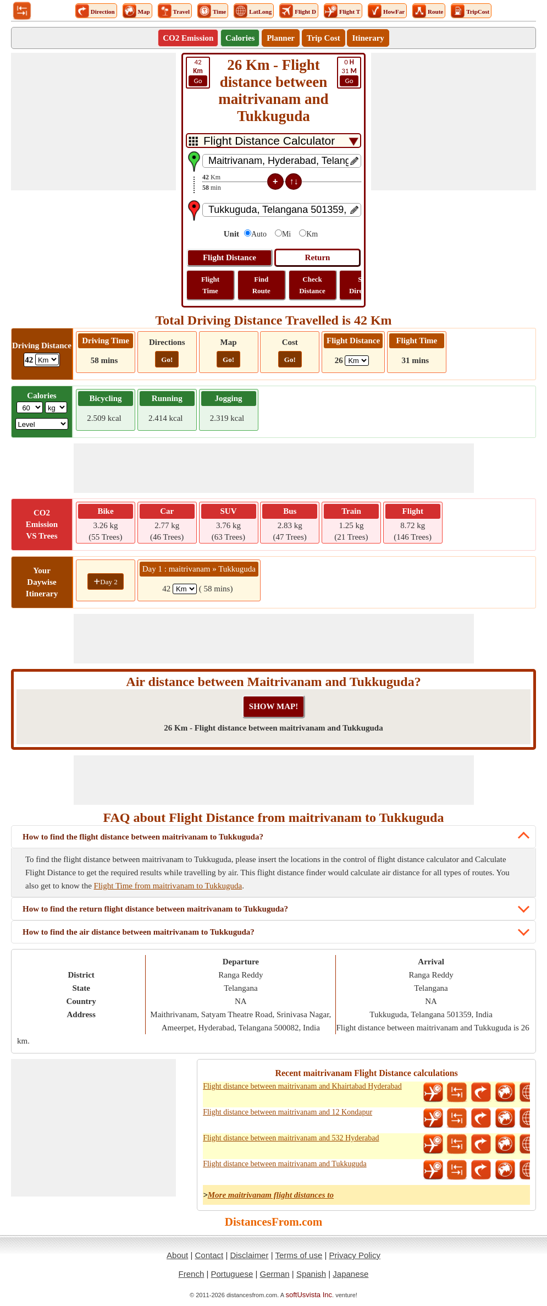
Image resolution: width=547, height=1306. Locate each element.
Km (312, 234)
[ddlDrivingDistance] (47, 359)
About (177, 1255)
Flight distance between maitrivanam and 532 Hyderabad (291, 1138)
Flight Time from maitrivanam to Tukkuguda (168, 885)
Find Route (261, 285)
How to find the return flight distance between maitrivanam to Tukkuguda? (155, 908)
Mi (286, 234)
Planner (281, 38)
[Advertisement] (93, 121)
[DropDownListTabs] (273, 140)
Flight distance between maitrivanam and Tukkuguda (284, 1164)
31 (349, 72)
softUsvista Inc (309, 1295)
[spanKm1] (185, 589)
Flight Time (210, 285)
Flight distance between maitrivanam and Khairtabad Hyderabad (302, 1086)
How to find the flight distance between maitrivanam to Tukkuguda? (143, 836)
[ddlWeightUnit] (56, 407)
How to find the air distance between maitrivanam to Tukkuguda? (139, 932)
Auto (259, 234)
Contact (209, 1255)
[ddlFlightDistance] (357, 360)
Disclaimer (249, 1255)
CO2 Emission (188, 38)
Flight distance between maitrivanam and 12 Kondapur (287, 1112)
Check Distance (312, 285)
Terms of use (298, 1255)
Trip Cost (323, 38)
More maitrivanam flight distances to (271, 1194)
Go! (167, 359)
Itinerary (368, 38)
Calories (240, 38)
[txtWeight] (29, 407)
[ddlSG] (42, 424)
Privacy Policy (354, 1255)
